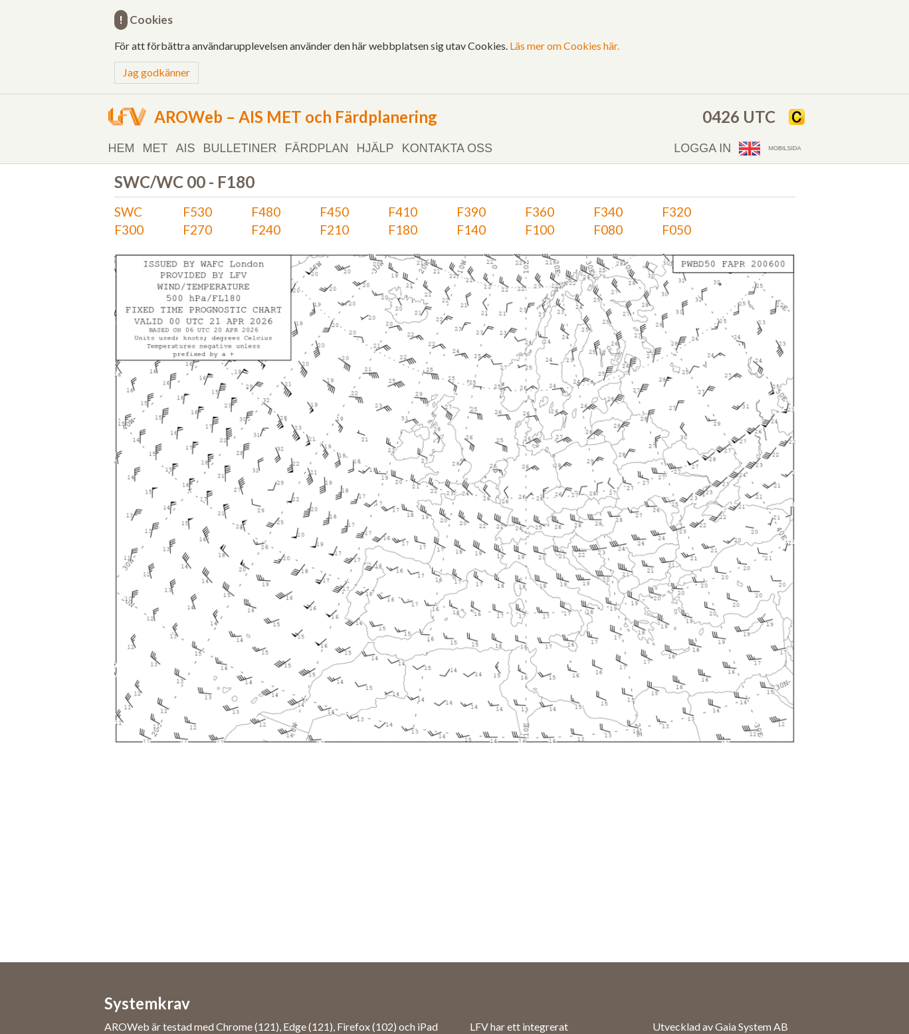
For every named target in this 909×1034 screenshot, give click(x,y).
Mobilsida (784, 148)
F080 (608, 229)
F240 (265, 229)
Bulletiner (240, 148)
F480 (265, 211)
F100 (539, 229)
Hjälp (375, 148)
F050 (676, 229)
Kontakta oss (447, 148)
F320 (676, 211)
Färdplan (317, 148)
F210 (334, 229)
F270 (197, 229)
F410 (402, 211)
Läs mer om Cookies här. (564, 45)
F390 (471, 211)
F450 (334, 211)
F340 (608, 211)
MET (155, 148)
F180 (402, 229)
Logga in (702, 148)
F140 (471, 229)
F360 (539, 211)
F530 (197, 211)
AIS (185, 148)
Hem (121, 148)
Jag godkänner (156, 72)
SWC (128, 211)
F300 (129, 229)
